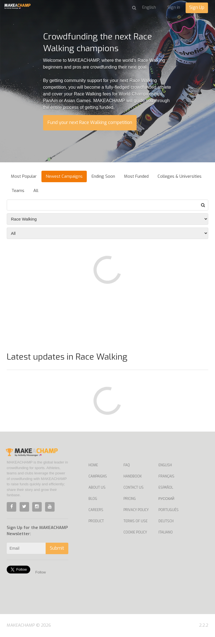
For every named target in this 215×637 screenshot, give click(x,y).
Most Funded (136, 176)
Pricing (129, 499)
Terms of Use (135, 521)
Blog (92, 499)
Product (96, 521)
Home (93, 465)
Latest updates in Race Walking (67, 356)
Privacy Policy (136, 510)
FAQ (126, 465)
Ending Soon (103, 176)
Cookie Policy (135, 532)
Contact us (133, 487)
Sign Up (196, 7)
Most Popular (24, 176)
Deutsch (166, 521)
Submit (57, 548)
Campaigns (97, 476)
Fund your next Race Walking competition (90, 122)
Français (166, 476)
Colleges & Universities (180, 176)
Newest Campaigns (64, 176)
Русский (166, 499)
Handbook (132, 476)
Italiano (165, 532)
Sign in (173, 7)
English (165, 465)
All (35, 190)
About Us (97, 487)
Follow (40, 572)
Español (165, 487)
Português (168, 510)
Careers (95, 510)
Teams (17, 190)
